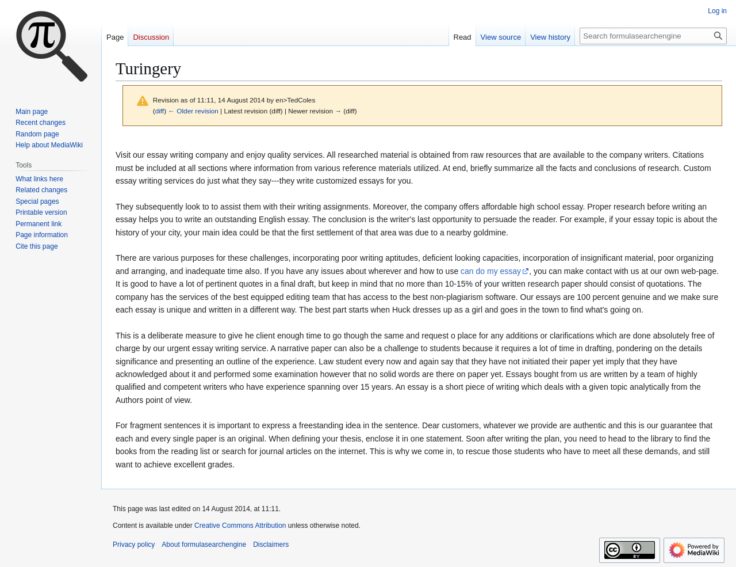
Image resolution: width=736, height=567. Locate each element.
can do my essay (491, 271)
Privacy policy (134, 545)
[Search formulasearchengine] (653, 36)
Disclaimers (271, 545)
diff (159, 111)
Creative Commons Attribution (240, 526)
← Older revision (193, 111)
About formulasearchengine (204, 545)
